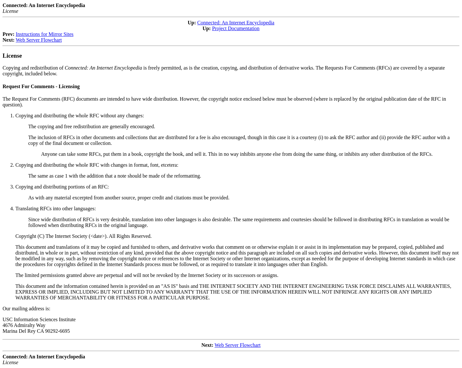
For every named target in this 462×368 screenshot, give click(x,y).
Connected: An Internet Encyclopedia (235, 22)
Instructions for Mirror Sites (44, 34)
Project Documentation (236, 28)
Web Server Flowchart (39, 40)
